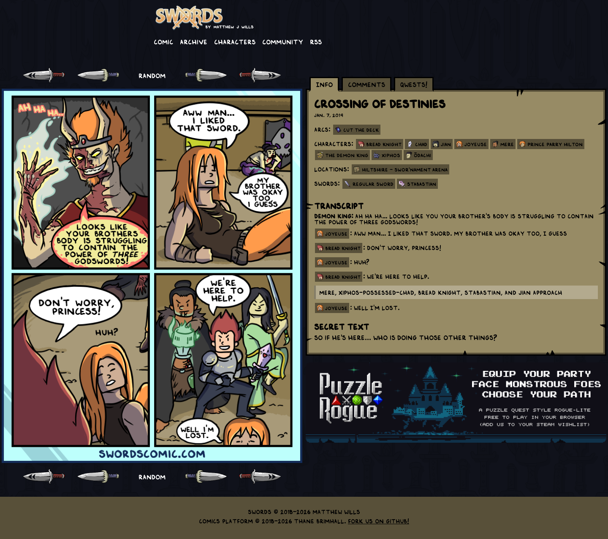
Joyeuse (475, 144)
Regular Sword (373, 183)
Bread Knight (384, 144)
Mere (507, 144)
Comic (163, 41)
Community (282, 41)
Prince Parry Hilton (555, 144)
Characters (234, 41)
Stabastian (421, 183)
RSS (316, 41)
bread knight (343, 247)
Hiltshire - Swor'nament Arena (405, 169)
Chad (421, 144)
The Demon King (346, 155)
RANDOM (152, 75)
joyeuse (336, 233)
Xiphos (391, 155)
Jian (446, 144)
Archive (193, 41)
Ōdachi (422, 155)
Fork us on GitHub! (378, 521)
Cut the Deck (361, 129)
